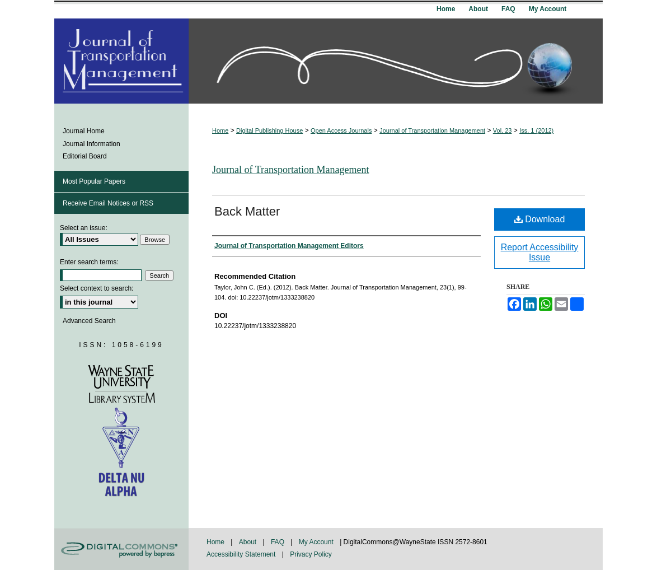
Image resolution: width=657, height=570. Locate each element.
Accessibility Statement (242, 554)
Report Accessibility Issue (540, 252)
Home (220, 130)
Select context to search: (96, 288)
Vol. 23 (502, 130)
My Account (317, 542)
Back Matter (247, 211)
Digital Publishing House (269, 130)
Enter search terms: (89, 262)
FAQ (278, 542)
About (249, 542)
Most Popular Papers (94, 181)
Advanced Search (89, 321)
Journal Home (84, 131)
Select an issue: (83, 228)
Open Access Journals (341, 130)
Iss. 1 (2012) (536, 130)
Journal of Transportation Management (432, 130)
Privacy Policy (311, 554)
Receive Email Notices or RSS (108, 203)
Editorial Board (85, 156)
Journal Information (91, 144)
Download (539, 219)
